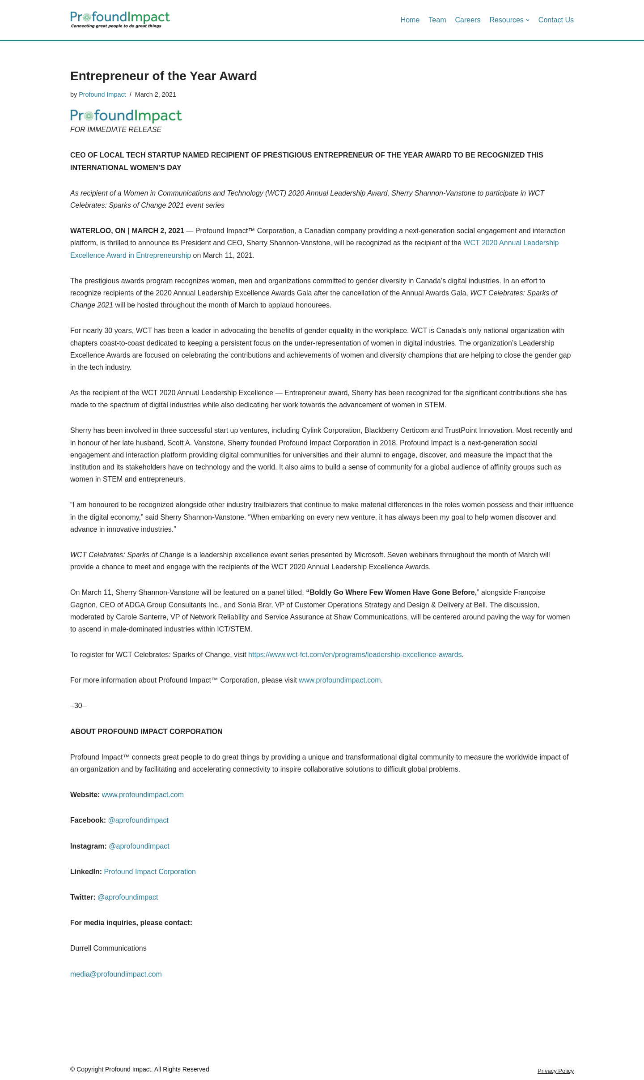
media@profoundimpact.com (116, 974)
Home (410, 20)
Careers (467, 20)
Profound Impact (102, 94)
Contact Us (556, 20)
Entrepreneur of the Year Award (163, 76)
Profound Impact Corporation (149, 871)
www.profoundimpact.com (340, 680)
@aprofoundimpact (138, 820)
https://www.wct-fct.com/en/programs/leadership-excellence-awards (355, 654)
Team (437, 20)
